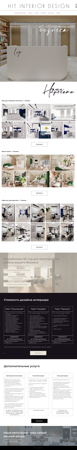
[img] (38, 6)
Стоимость (43, 13)
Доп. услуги (51, 13)
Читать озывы (13, 441)
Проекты (30, 13)
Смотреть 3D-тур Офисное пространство (17, 278)
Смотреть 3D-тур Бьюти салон (17, 284)
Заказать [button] (39, 144)
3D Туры (37, 13)
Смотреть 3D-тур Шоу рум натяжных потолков (17, 271)
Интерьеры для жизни (20, 13)
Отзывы (58, 13)
